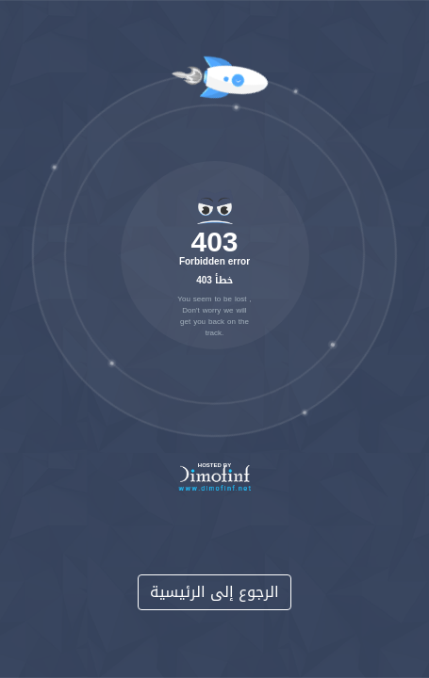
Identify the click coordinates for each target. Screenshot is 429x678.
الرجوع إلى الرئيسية (214, 591)
